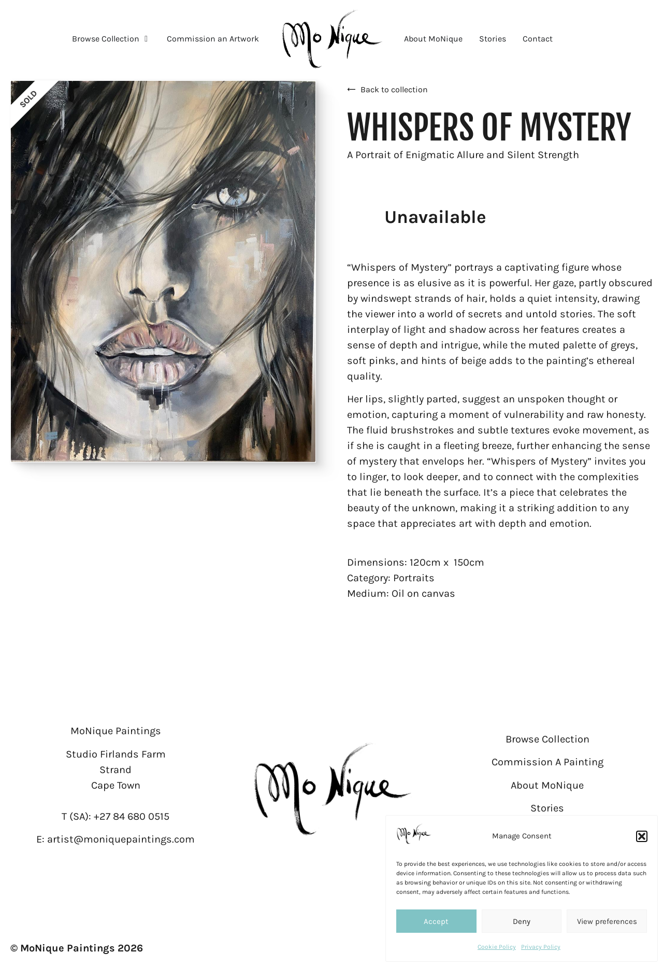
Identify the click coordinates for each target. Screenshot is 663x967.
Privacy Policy (540, 946)
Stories (547, 808)
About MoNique (547, 785)
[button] (642, 836)
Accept (436, 921)
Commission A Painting (547, 762)
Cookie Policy (497, 946)
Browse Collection (547, 739)
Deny (521, 921)
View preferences (607, 921)
